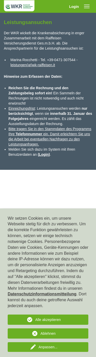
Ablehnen (48, 333)
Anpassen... (48, 347)
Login (74, 7)
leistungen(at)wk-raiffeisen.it (32, 65)
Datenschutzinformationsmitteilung (42, 294)
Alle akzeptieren (48, 320)
